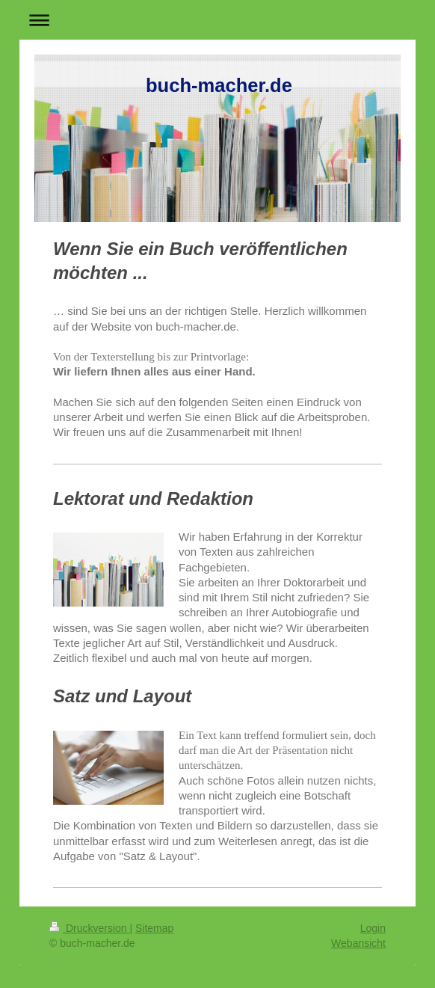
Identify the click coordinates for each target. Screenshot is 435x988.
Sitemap (154, 928)
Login (373, 928)
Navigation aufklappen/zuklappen (217, 20)
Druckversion (89, 928)
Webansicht (358, 943)
